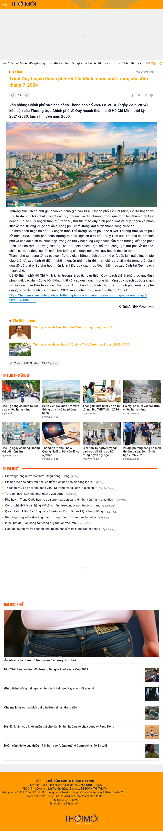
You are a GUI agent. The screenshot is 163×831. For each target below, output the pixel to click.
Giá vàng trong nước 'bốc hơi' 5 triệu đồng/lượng (41, 476)
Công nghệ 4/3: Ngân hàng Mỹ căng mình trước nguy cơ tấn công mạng (60, 505)
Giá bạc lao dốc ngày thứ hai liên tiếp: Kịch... (87, 63)
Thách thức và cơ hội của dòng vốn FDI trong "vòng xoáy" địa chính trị (59, 488)
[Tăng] (27, 95)
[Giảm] (12, 95)
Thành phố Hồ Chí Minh (27, 363)
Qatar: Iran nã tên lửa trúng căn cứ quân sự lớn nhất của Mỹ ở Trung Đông (61, 511)
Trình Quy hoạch (50, 363)
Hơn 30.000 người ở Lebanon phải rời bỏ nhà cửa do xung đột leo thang (59, 529)
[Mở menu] (5, 4)
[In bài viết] (151, 95)
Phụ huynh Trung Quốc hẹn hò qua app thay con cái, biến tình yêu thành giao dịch (66, 500)
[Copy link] (145, 95)
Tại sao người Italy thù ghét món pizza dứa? (41, 494)
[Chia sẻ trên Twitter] (139, 95)
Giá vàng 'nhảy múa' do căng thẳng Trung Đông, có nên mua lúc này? (57, 517)
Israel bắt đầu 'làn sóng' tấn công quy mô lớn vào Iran (47, 523)
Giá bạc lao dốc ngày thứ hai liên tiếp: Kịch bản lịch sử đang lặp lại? (54, 482)
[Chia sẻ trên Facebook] (132, 95)
